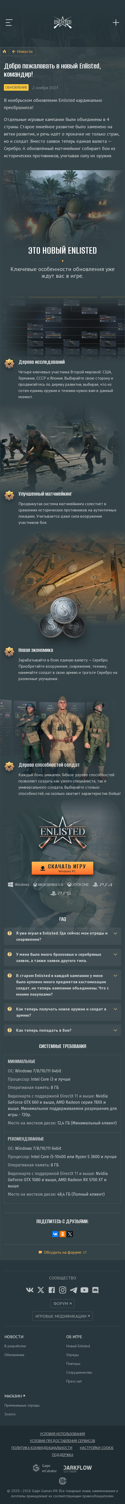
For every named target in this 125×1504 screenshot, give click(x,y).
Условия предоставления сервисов (62, 1440)
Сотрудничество (79, 1372)
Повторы (73, 1363)
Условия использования (62, 1433)
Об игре (74, 1336)
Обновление (16, 87)
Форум (61, 1303)
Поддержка (62, 1454)
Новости (24, 51)
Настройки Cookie (97, 1447)
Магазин (13, 1396)
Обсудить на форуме (62, 1252)
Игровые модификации (60, 1316)
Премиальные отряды (22, 1405)
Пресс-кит (74, 1381)
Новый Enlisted (78, 1346)
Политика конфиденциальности (41, 1447)
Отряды (72, 1354)
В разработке (15, 1346)
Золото (10, 1414)
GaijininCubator (45, 1468)
